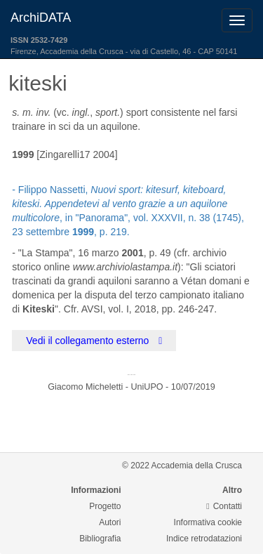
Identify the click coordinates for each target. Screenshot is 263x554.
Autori (110, 522)
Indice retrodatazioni (204, 538)
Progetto (105, 506)
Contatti (224, 506)
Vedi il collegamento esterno (94, 340)
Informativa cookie (208, 522)
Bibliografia (100, 538)
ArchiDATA (41, 18)
